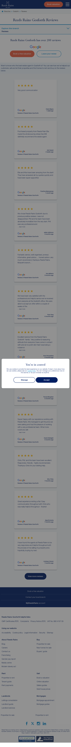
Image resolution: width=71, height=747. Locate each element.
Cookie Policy (31, 371)
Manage (24, 380)
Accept (47, 380)
